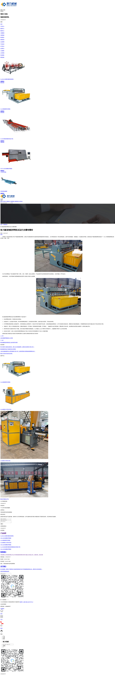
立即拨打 (2, 608)
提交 (2, 524)
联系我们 (13, 201)
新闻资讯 (17, 201)
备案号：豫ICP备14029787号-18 (26, 602)
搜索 (4, 646)
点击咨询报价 (3, 604)
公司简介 (21, 201)
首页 (1, 201)
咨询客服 (2, 530)
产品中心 (5, 201)
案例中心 (9, 201)
